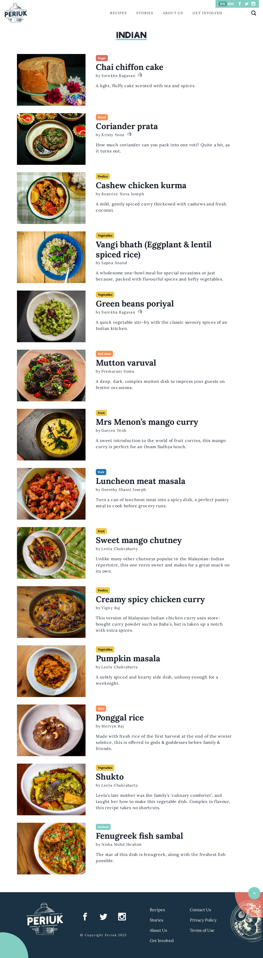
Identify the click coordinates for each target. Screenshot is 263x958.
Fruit (101, 413)
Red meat (104, 354)
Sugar (102, 58)
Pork (101, 472)
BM (231, 4)
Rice (101, 708)
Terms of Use (202, 930)
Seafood (103, 827)
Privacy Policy (203, 920)
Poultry (103, 176)
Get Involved (207, 13)
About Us (173, 13)
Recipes (118, 13)
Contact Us (200, 909)
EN (222, 4)
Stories (144, 13)
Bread (102, 117)
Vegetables (105, 235)
